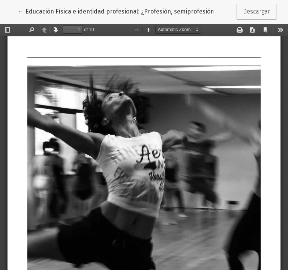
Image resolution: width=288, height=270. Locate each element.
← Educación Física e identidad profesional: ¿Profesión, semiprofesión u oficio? (127, 11)
